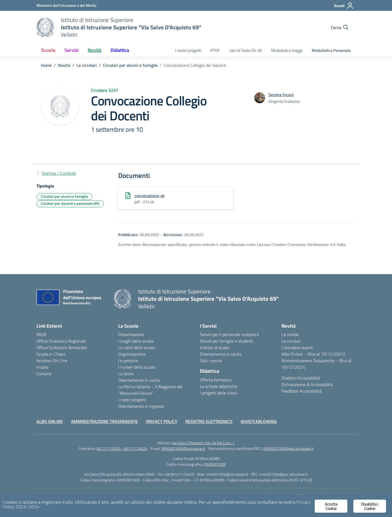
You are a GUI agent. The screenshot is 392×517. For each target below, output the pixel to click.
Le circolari (291, 341)
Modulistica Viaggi (286, 50)
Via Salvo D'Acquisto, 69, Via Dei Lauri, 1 (203, 443)
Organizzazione (132, 354)
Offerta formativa (215, 380)
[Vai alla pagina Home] (46, 65)
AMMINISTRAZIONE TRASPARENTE (104, 421)
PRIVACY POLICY (161, 421)
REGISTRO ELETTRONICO (208, 421)
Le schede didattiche (218, 386)
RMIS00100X (215, 464)
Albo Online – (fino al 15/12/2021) (313, 354)
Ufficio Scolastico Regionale (61, 341)
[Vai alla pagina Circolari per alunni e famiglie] (130, 65)
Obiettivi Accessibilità (300, 378)
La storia (126, 373)
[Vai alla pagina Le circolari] (86, 65)
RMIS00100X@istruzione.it (183, 448)
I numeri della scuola (136, 367)
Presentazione (131, 334)
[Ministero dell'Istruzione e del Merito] (66, 5)
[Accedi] (344, 5)
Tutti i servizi (211, 360)
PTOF (215, 50)
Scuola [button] (48, 50)
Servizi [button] (71, 50)
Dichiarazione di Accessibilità (307, 384)
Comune (43, 373)
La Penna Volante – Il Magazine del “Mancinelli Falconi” (150, 389)
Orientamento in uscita (139, 380)
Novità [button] (94, 50)
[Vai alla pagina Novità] (64, 65)
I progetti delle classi (218, 393)
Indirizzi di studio (214, 347)
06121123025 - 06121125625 (122, 448)
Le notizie (290, 334)
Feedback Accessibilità (301, 391)
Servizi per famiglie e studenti (226, 341)
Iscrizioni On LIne (51, 360)
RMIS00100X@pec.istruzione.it (288, 448)
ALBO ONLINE (49, 421)
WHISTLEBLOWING (259, 421)
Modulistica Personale (331, 50)
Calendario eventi (297, 347)
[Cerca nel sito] (339, 27)
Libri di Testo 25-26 (245, 50)
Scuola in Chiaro (50, 354)
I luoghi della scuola (136, 341)
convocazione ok (149, 195)
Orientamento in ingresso (141, 406)
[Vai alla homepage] (45, 27)
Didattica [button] (120, 50)
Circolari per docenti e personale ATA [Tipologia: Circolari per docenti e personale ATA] (70, 203)
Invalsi (42, 367)
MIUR (41, 334)
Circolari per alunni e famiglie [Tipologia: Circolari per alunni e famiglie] (64, 196)
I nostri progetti (188, 50)
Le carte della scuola (136, 347)
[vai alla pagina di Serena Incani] (281, 94)
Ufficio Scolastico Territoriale (61, 347)
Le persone (128, 360)
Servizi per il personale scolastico (229, 334)
